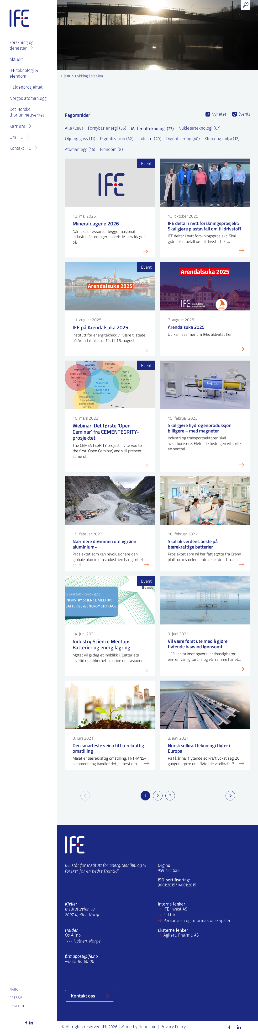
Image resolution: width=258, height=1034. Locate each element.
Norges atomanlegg (28, 98)
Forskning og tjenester (21, 46)
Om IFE (16, 137)
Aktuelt (16, 60)
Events (243, 114)
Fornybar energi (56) (107, 128)
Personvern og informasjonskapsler (197, 921)
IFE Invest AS (175, 909)
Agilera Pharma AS (181, 935)
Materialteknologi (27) (152, 128)
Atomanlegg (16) (80, 150)
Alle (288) (74, 128)
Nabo (14, 989)
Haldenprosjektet (26, 87)
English (17, 1006)
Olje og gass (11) (80, 139)
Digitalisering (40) (183, 139)
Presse (16, 998)
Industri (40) (149, 139)
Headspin (147, 1027)
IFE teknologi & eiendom (24, 74)
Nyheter (218, 114)
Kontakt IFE (20, 148)
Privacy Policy (173, 1027)
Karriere (17, 126)
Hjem (65, 76)
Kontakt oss (83, 995)
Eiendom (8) (111, 150)
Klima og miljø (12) (222, 139)
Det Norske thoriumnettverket (27, 112)
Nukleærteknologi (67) (200, 128)
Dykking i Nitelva (89, 76)
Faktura (170, 915)
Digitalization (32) (116, 139)
